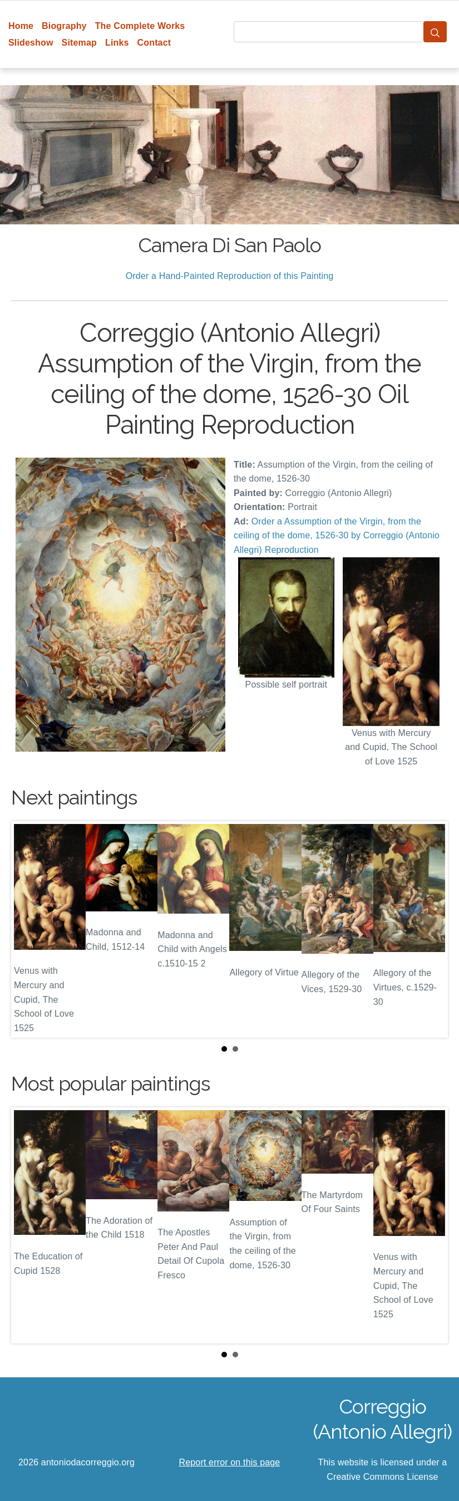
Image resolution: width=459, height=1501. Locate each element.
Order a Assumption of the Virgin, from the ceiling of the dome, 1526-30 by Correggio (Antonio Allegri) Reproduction (337, 536)
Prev (28, 930)
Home (20, 26)
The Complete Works (140, 26)
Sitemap (79, 42)
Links (117, 42)
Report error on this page (229, 1462)
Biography (64, 26)
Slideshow (30, 42)
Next (431, 930)
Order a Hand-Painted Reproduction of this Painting (230, 276)
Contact (154, 42)
